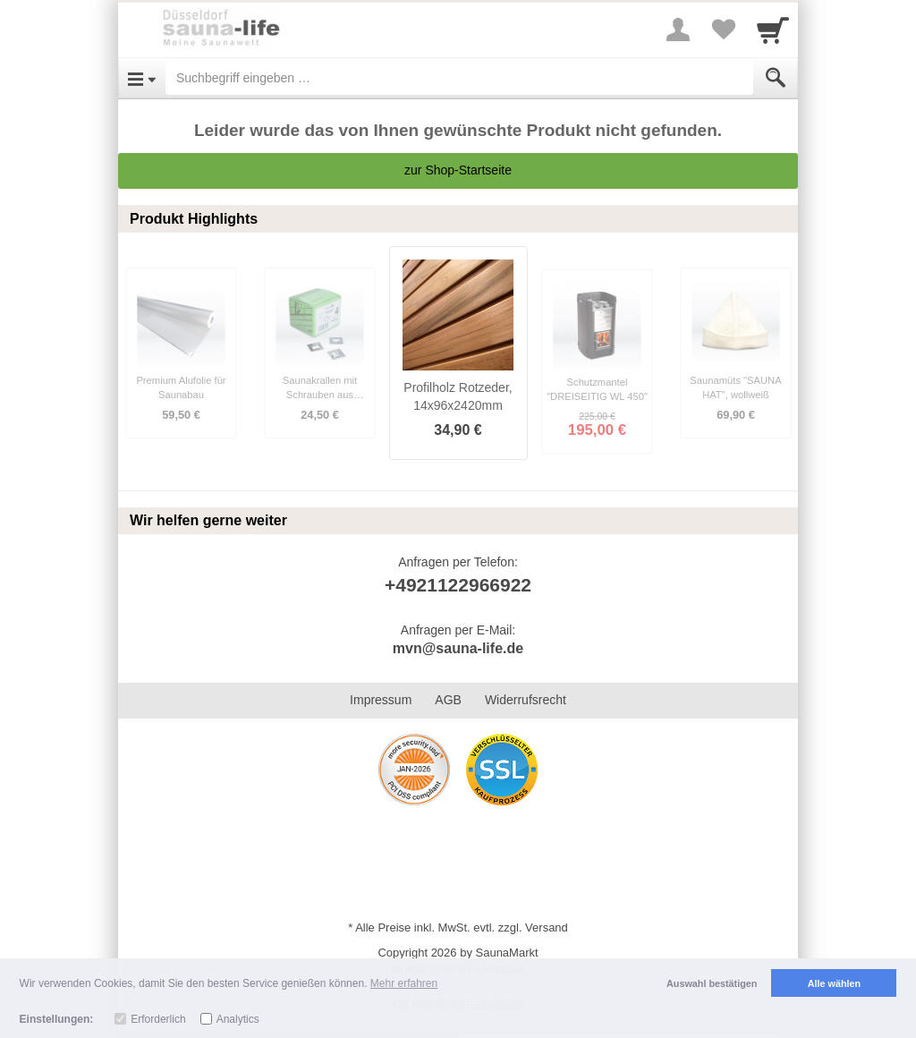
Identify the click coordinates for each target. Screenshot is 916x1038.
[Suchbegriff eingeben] (459, 78)
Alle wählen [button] (834, 983)
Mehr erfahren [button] (403, 983)
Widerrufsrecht (525, 700)
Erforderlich (158, 1019)
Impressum (380, 700)
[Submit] (775, 77)
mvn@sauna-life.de (458, 648)
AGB (448, 700)
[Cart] (773, 29)
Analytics (237, 1019)
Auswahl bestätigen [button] (711, 983)
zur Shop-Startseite (458, 170)
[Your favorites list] (722, 29)
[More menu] (678, 29)
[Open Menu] (142, 78)
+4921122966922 (458, 584)
